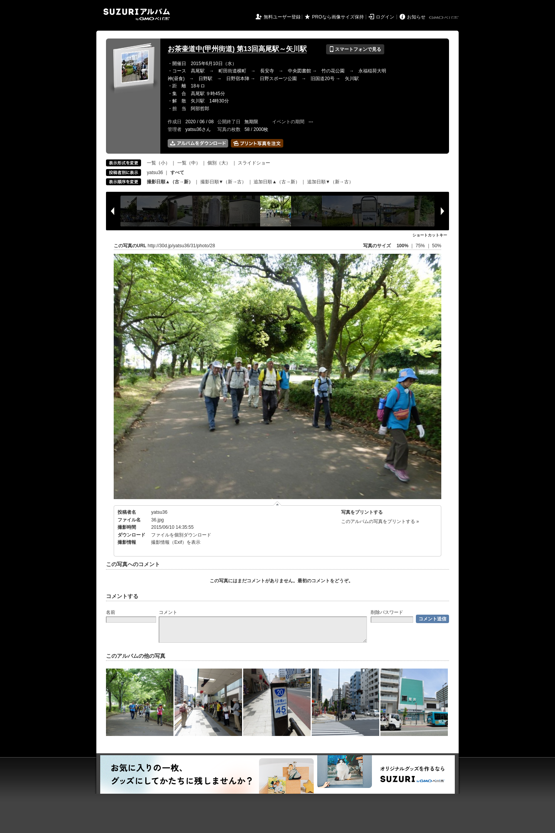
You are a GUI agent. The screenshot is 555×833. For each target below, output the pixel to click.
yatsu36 (155, 172)
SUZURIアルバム (136, 14)
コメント (168, 612)
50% (436, 245)
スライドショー (254, 163)
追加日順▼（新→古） (330, 181)
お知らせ (416, 17)
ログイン (385, 17)
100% (402, 245)
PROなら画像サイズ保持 (338, 17)
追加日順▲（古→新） (277, 181)
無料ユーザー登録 (282, 17)
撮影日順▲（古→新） (170, 181)
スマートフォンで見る (355, 49)
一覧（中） (188, 163)
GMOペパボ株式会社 (444, 18)
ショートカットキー (429, 235)
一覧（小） (158, 163)
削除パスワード (387, 612)
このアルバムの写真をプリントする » (380, 521)
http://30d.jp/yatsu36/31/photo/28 (181, 245)
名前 (110, 612)
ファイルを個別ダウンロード (181, 535)
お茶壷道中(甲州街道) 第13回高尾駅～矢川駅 (237, 49)
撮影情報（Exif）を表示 (175, 542)
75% (420, 245)
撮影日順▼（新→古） (223, 181)
